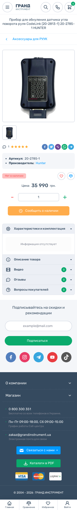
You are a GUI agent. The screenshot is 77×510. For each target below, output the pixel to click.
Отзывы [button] (36, 279)
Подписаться (37, 341)
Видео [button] (36, 269)
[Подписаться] (38, 326)
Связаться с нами (37, 450)
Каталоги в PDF (38, 463)
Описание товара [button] (23, 259)
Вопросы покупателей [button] (36, 289)
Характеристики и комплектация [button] (35, 228)
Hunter (41, 163)
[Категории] (6, 39)
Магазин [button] (38, 395)
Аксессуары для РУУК (30, 39)
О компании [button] (38, 383)
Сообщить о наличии (38, 211)
